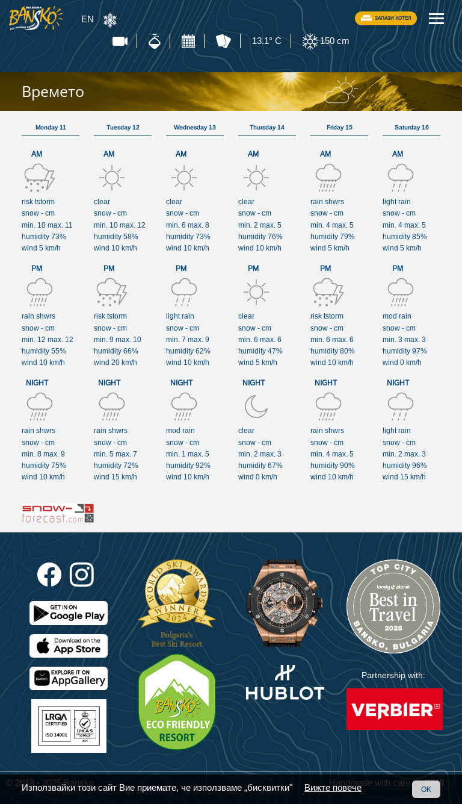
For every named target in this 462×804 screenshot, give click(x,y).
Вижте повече (333, 787)
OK (426, 789)
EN (87, 19)
